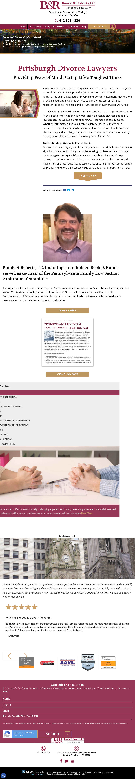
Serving (60, 26)
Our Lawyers (35, 26)
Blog (84, 26)
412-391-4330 (69, 20)
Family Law (48, 26)
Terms (21, 770)
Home (23, 26)
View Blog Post (67, 374)
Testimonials (73, 26)
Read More (12, 512)
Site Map (97, 772)
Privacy (16, 770)
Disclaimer (108, 772)
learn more (87, 176)
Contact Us (100, 26)
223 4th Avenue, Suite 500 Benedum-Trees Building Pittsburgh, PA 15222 (76, 753)
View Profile (67, 310)
